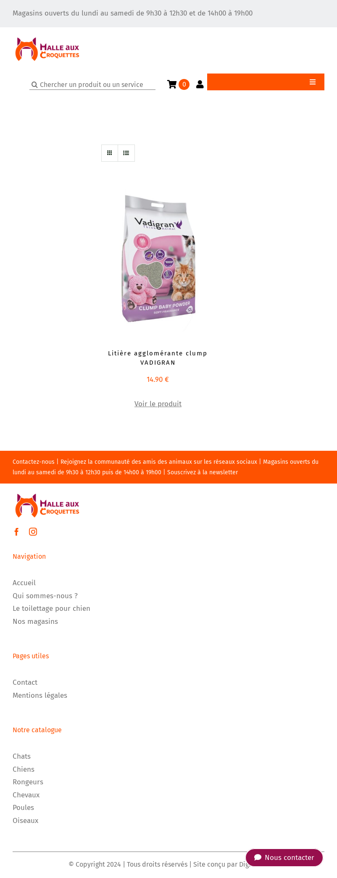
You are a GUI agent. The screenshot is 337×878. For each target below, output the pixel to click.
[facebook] (17, 532)
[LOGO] (47, 30)
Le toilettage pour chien (51, 608)
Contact (25, 682)
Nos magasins (35, 621)
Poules (23, 807)
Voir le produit (158, 404)
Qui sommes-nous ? (45, 595)
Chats (22, 756)
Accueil (24, 582)
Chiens (23, 769)
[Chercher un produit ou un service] (92, 84)
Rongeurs (28, 782)
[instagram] (33, 532)
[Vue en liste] (126, 153)
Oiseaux (25, 820)
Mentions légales (40, 695)
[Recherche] (34, 84)
